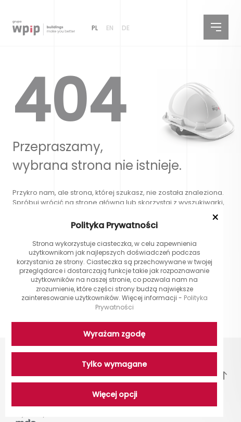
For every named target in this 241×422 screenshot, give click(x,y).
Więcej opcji (114, 394)
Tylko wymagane (114, 364)
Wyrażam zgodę (114, 334)
